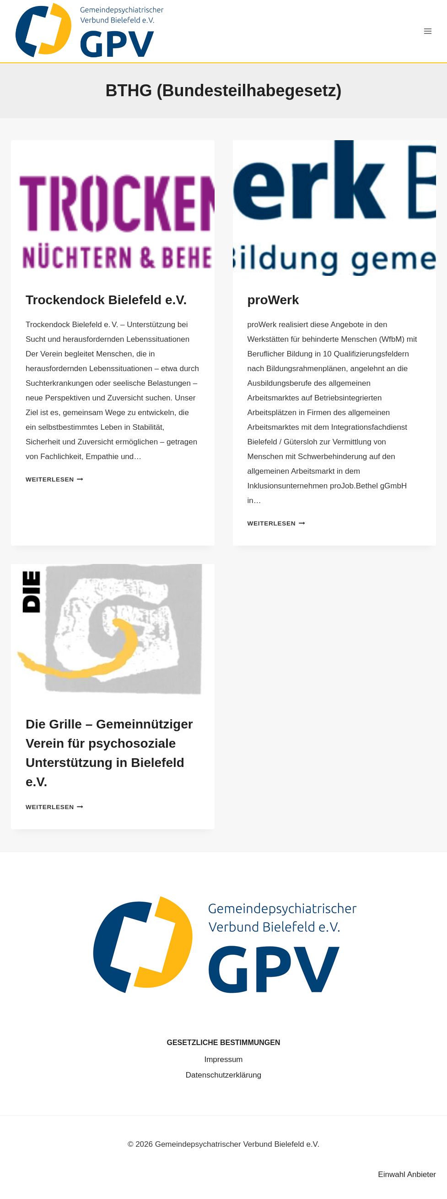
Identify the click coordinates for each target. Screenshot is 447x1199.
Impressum (223, 1059)
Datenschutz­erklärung (223, 1075)
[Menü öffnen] (427, 31)
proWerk (273, 300)
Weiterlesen (54, 479)
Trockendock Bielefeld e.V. (106, 300)
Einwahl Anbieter (407, 1174)
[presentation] (113, 208)
